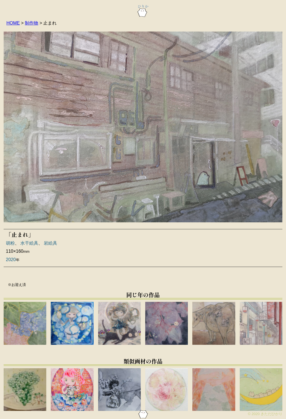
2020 (11, 259)
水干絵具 (29, 243)
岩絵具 (50, 243)
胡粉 (10, 243)
